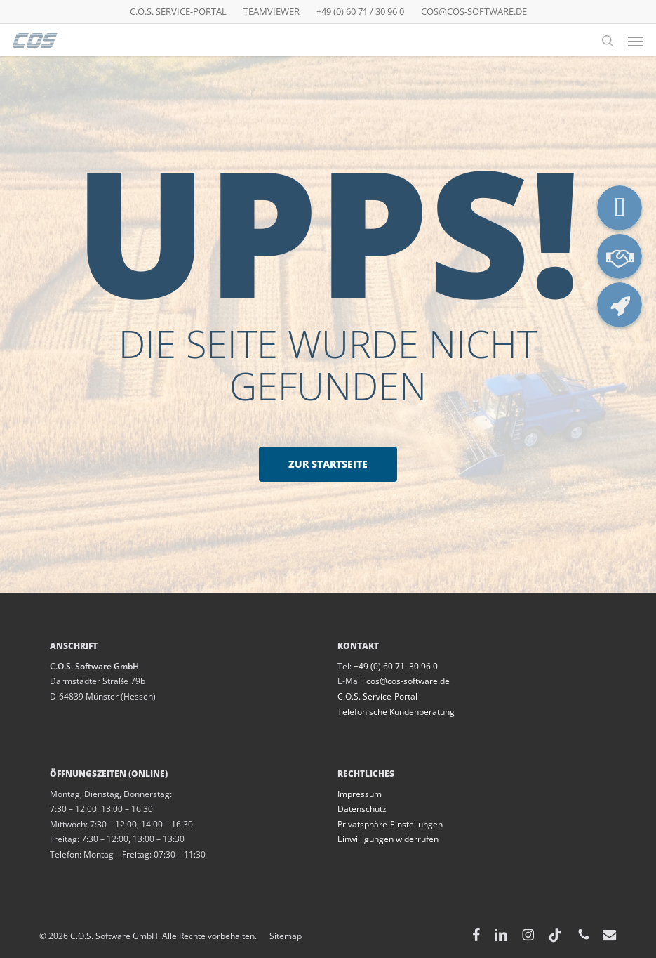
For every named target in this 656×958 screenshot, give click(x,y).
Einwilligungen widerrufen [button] (388, 839)
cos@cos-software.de (408, 681)
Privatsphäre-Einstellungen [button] (390, 824)
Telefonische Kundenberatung (396, 712)
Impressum (359, 794)
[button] (635, 41)
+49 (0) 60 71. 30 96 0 (396, 666)
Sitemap (279, 936)
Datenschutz (362, 809)
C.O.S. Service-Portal (377, 696)
